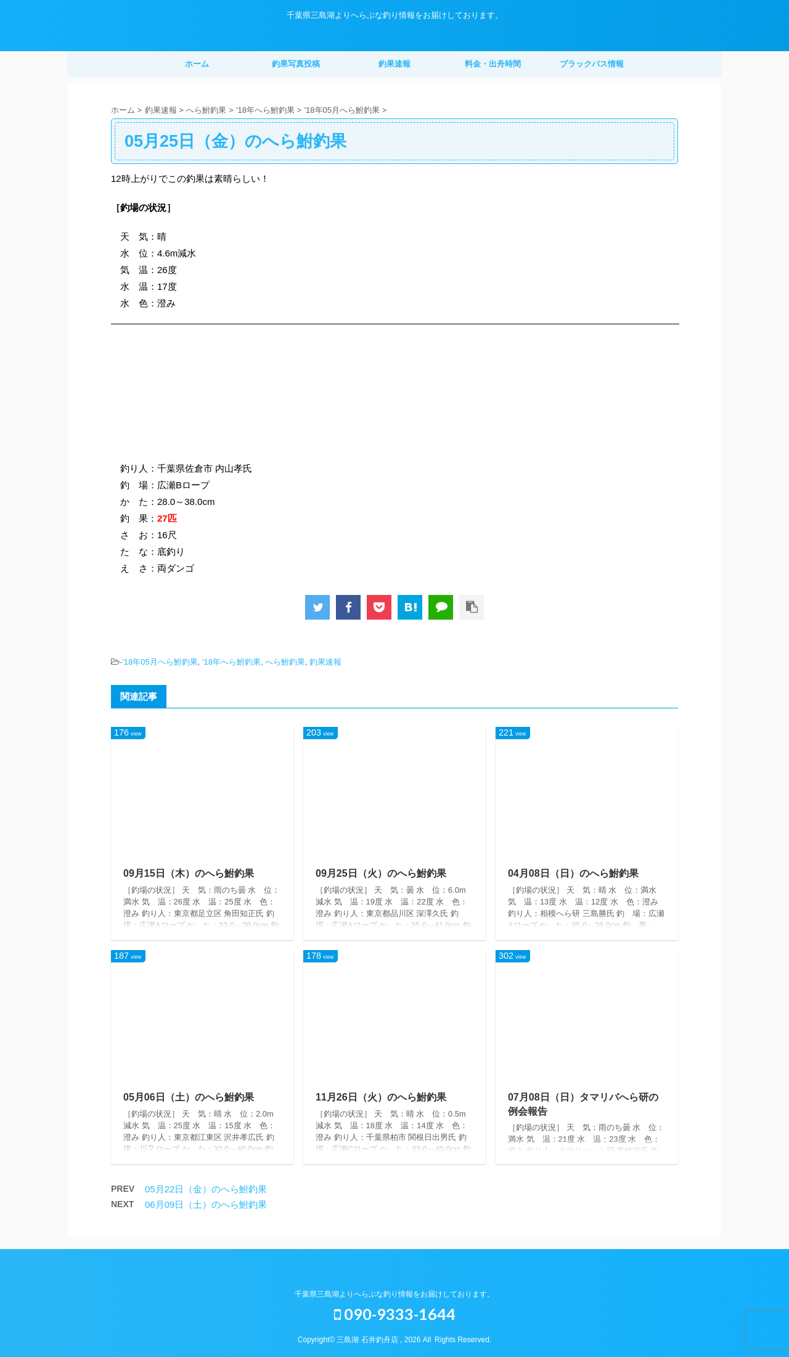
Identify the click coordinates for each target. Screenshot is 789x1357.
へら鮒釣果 (285, 661)
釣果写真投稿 (296, 63)
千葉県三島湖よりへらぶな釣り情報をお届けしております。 (394, 1294)
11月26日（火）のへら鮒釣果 (381, 1097)
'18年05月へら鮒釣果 (159, 661)
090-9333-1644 (395, 1314)
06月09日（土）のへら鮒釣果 (206, 1204)
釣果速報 (394, 63)
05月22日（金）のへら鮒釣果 (206, 1189)
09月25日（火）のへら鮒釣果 (381, 873)
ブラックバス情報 (592, 63)
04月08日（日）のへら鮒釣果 (573, 873)
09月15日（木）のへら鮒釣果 (188, 873)
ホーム (197, 63)
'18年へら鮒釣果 (231, 661)
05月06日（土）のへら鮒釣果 (188, 1097)
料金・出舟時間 (493, 63)
